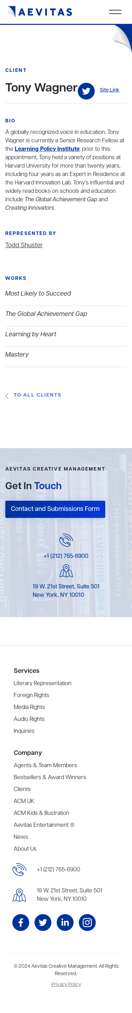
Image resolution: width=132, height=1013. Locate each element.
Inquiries (24, 731)
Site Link (109, 90)
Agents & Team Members (45, 766)
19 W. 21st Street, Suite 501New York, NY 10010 (69, 895)
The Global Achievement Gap (46, 314)
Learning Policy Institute (47, 149)
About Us (25, 849)
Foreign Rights (31, 696)
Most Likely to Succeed (38, 294)
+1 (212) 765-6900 (66, 556)
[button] (115, 12)
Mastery (17, 355)
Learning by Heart (30, 334)
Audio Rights (29, 719)
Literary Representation (42, 684)
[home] (40, 12)
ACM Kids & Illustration (41, 813)
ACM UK (24, 801)
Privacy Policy (66, 984)
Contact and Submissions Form (55, 509)
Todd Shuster (24, 245)
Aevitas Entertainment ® (44, 825)
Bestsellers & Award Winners (50, 778)
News (21, 837)
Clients (22, 789)
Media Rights (29, 707)
